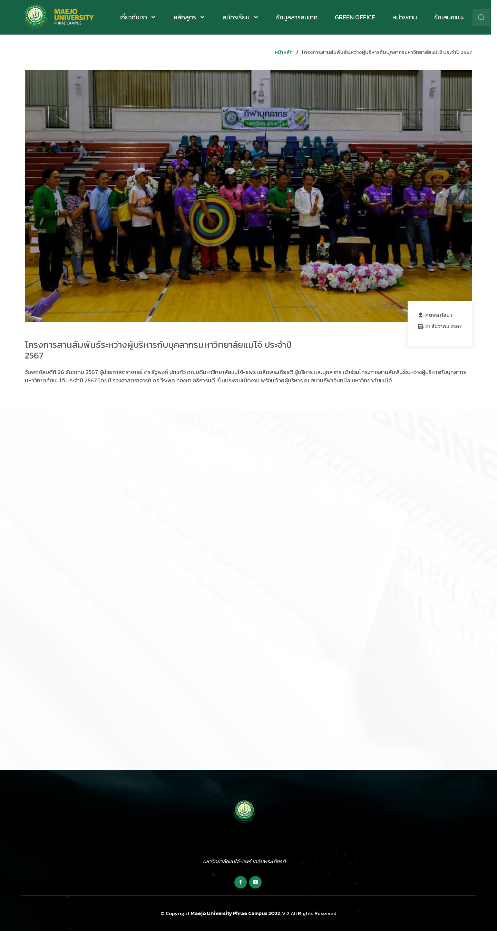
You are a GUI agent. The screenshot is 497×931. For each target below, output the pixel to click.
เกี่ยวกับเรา (137, 17)
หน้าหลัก (284, 52)
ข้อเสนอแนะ (452, 17)
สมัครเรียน (240, 17)
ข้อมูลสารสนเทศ (300, 17)
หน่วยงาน (408, 17)
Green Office (358, 17)
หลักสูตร (189, 17)
